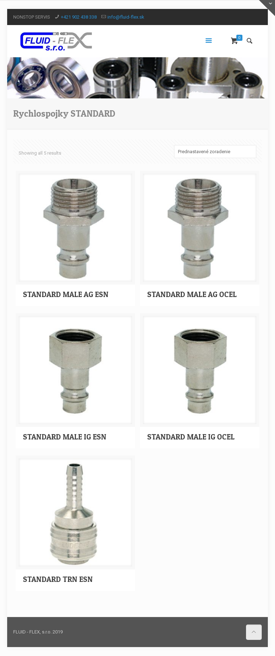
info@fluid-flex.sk (125, 17)
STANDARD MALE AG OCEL (192, 294)
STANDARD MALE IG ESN (64, 436)
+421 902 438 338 (79, 17)
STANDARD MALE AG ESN (65, 294)
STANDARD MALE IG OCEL (191, 436)
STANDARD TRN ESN (58, 579)
